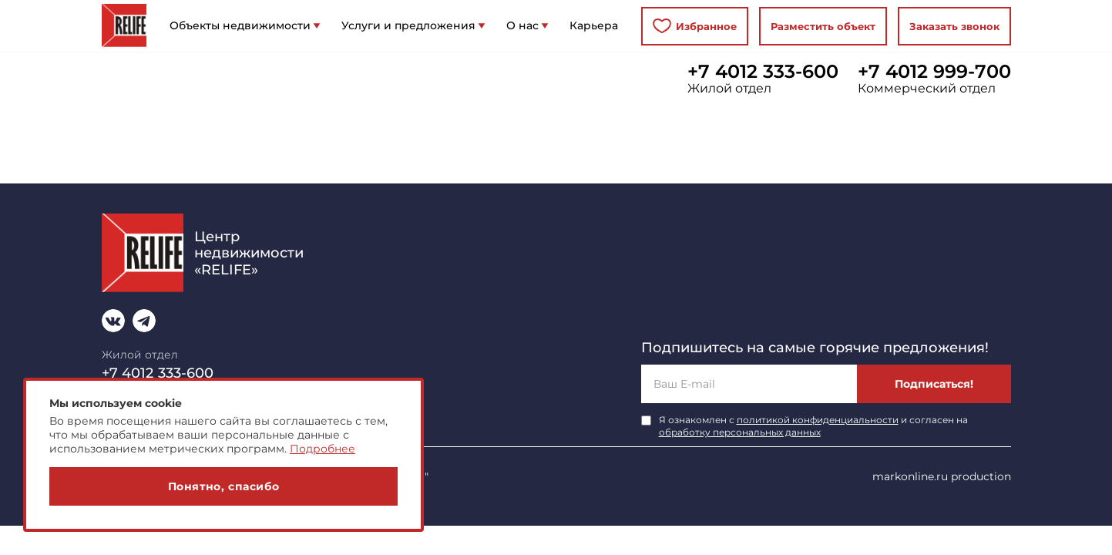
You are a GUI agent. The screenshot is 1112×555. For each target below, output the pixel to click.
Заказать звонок (954, 26)
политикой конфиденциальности (818, 420)
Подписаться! (934, 384)
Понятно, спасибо (224, 486)
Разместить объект (823, 26)
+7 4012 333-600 (762, 71)
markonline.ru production (941, 476)
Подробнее (322, 449)
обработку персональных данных (740, 432)
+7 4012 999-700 (934, 71)
